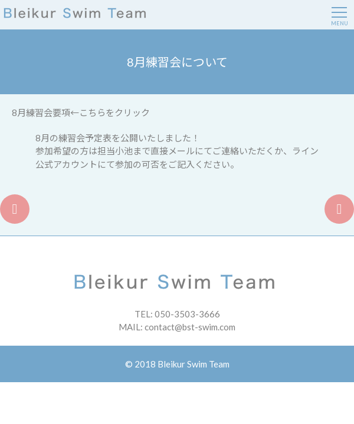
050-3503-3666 (187, 314)
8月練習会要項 (41, 112)
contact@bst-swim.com (190, 327)
